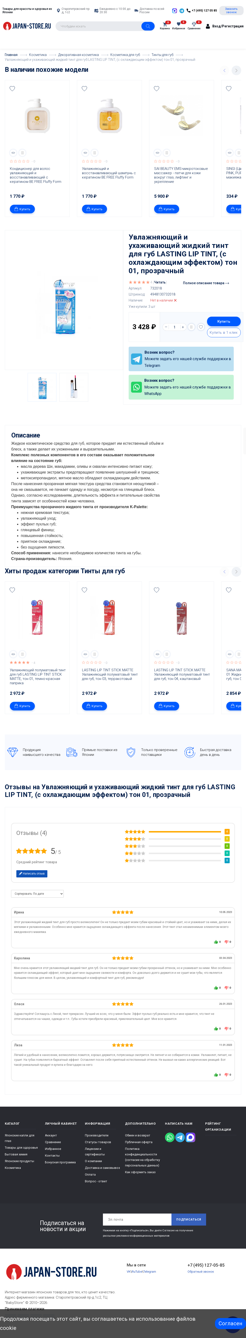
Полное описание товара (206, 283)
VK (129, 1271)
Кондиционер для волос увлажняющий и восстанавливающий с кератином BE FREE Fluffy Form (35, 175)
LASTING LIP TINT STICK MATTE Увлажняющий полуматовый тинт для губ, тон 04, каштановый (182, 674)
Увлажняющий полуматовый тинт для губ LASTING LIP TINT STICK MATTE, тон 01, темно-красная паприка (38, 676)
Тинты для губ (103, 571)
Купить (22, 209)
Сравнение (53, 1142)
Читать (160, 282)
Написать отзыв (32, 873)
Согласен (230, 1323)
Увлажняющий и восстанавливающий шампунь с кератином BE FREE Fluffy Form (109, 172)
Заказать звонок (231, 10)
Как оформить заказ (140, 1172)
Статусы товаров (98, 1142)
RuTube (137, 1271)
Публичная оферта (138, 1142)
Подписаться (188, 1219)
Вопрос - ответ (96, 1181)
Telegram (149, 1271)
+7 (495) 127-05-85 (206, 1264)
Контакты (52, 1155)
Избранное (53, 1148)
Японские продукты (19, 1161)
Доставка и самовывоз (102, 1167)
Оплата (90, 1174)
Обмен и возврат (137, 1135)
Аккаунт (51, 1135)
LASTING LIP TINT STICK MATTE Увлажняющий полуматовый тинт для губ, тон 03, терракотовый (110, 674)
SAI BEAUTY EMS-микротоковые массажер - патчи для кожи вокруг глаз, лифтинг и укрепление (181, 175)
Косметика (13, 1167)
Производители (96, 1135)
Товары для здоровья (21, 1147)
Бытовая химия (16, 1154)
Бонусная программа (60, 1162)
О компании (93, 1161)
